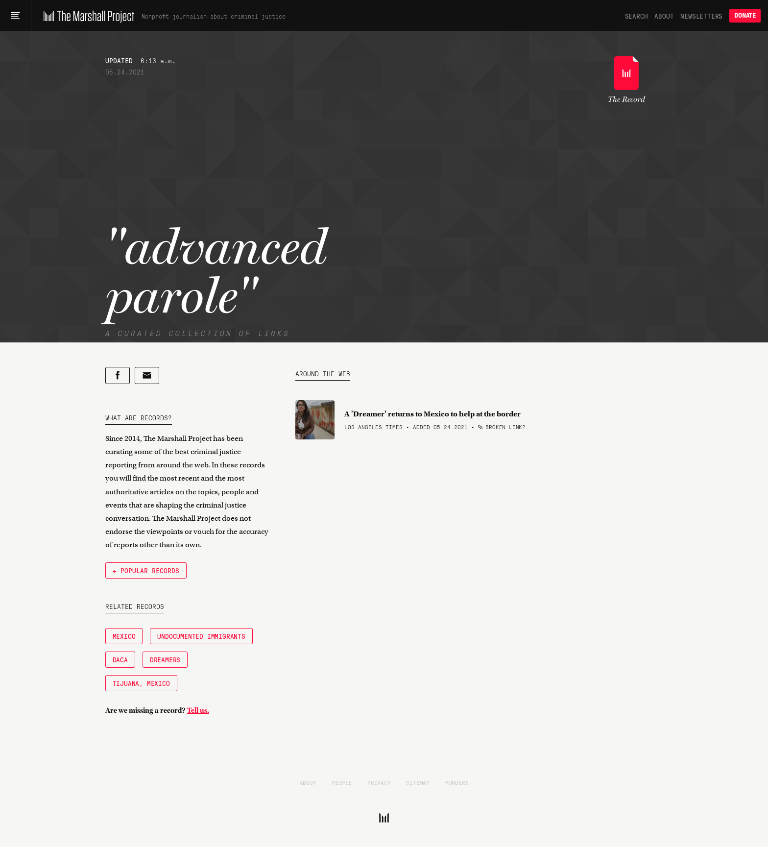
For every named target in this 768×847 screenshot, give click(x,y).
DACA (120, 659)
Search (636, 15)
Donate (745, 15)
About (663, 15)
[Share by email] (147, 375)
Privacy (379, 782)
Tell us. (198, 710)
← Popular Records (146, 570)
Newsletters (701, 15)
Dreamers (165, 659)
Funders (457, 782)
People (342, 782)
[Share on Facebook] (117, 375)
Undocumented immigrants (201, 635)
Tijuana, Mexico (141, 682)
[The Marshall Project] (86, 15)
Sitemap (418, 782)
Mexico (124, 635)
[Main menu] (15, 15)
